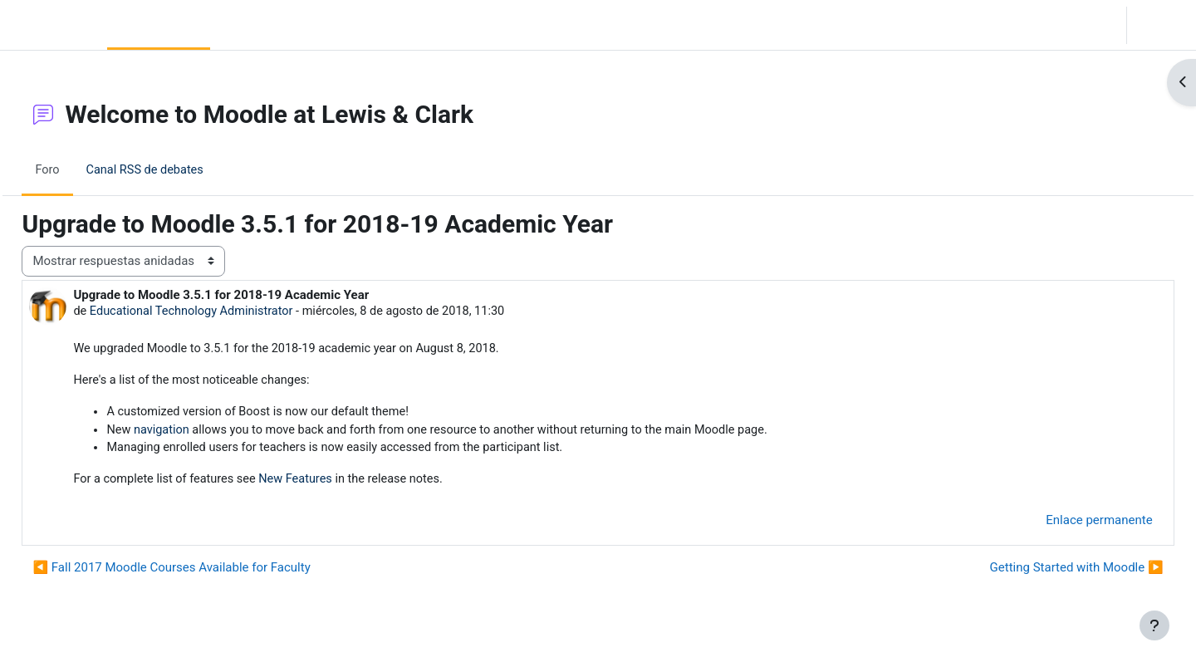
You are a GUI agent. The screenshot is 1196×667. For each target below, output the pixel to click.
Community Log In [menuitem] (267, 24)
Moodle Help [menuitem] (366, 24)
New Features (340, 483)
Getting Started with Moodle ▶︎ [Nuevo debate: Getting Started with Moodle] (1039, 572)
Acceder (1160, 24)
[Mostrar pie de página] (1154, 625)
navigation (200, 432)
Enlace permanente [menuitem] (1062, 524)
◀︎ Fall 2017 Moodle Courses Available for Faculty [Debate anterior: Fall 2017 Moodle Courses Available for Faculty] (208, 572)
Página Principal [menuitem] (158, 24)
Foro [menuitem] (84, 169)
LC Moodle (50, 25)
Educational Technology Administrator (232, 311)
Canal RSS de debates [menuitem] (184, 169)
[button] (1022, 25)
